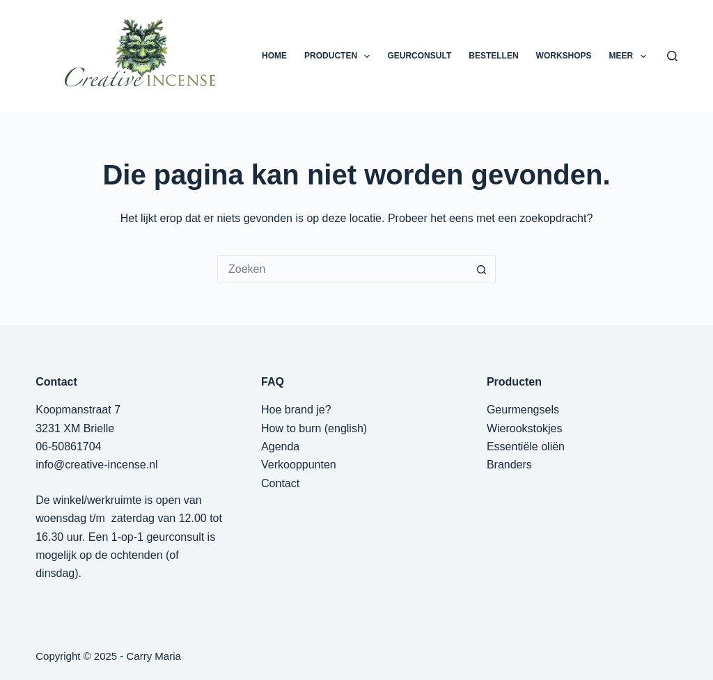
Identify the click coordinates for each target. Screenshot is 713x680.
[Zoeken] (672, 56)
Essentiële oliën (526, 446)
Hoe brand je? (296, 410)
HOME (274, 56)
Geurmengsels (523, 410)
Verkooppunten (298, 465)
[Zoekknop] (482, 269)
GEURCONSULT (419, 56)
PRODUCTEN (339, 56)
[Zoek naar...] (342, 269)
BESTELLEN (493, 56)
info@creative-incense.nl (96, 465)
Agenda (280, 446)
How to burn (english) (314, 428)
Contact (280, 483)
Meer (630, 56)
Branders (509, 465)
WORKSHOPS (564, 56)
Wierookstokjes (524, 428)
